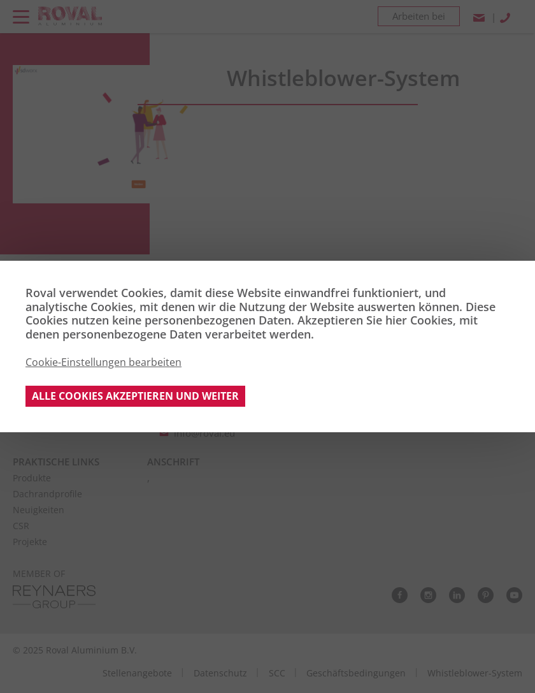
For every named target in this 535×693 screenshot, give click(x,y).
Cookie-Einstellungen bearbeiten (103, 362)
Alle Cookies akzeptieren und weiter (135, 396)
